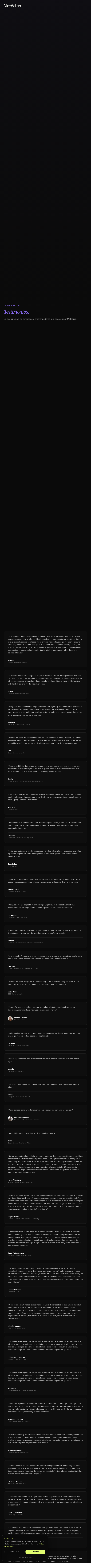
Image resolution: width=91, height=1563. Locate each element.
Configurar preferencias (25, 1557)
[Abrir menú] (84, 6)
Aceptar (35, 1552)
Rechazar (14, 1552)
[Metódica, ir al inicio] (12, 5)
